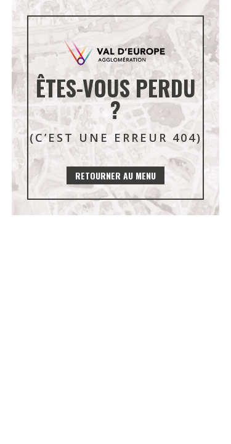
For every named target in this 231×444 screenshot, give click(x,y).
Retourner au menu (115, 175)
